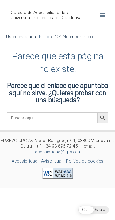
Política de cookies (84, 161)
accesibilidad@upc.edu (57, 152)
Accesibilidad (24, 161)
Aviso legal (51, 161)
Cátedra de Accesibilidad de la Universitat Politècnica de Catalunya (46, 15)
